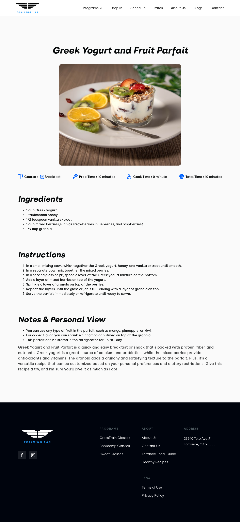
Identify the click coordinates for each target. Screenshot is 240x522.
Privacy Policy (153, 495)
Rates (158, 8)
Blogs (198, 8)
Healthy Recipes (155, 462)
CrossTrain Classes (115, 438)
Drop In (116, 8)
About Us (178, 8)
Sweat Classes (111, 454)
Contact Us (151, 446)
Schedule (138, 8)
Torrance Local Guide (159, 454)
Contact (217, 8)
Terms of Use (152, 487)
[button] (92, 8)
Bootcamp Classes (115, 446)
